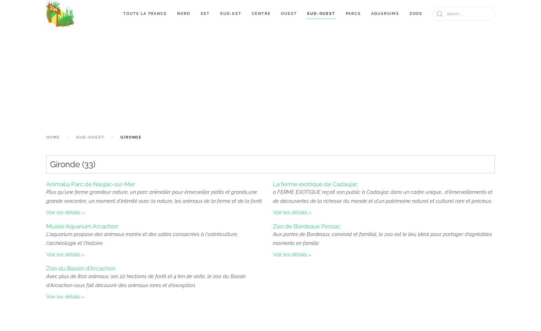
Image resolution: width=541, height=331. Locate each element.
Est (205, 13)
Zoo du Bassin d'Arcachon (81, 268)
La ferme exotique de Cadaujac (315, 184)
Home (53, 137)
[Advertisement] (270, 80)
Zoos (416, 13)
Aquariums (385, 13)
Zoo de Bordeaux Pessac (306, 226)
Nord (183, 13)
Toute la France (145, 13)
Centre (261, 13)
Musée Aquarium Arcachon (82, 226)
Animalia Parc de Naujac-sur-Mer (90, 184)
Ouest (289, 13)
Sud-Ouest (321, 13)
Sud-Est (231, 13)
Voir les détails (63, 212)
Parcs (353, 13)
